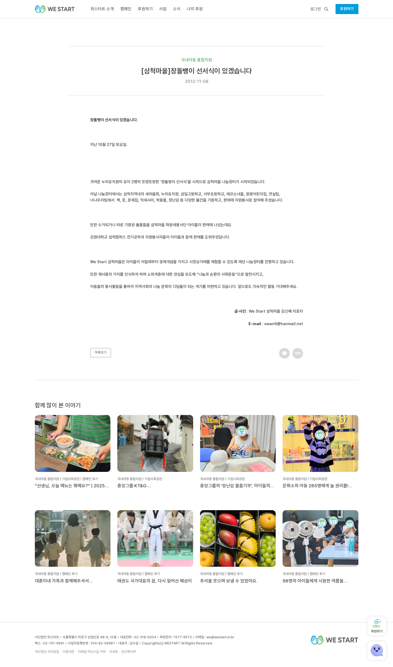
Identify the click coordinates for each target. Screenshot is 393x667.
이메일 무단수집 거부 (92, 652)
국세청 (113, 652)
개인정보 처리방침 (47, 652)
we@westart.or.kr (220, 637)
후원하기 (347, 8)
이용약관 (68, 652)
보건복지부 (128, 652)
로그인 (316, 9)
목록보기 (100, 352)
